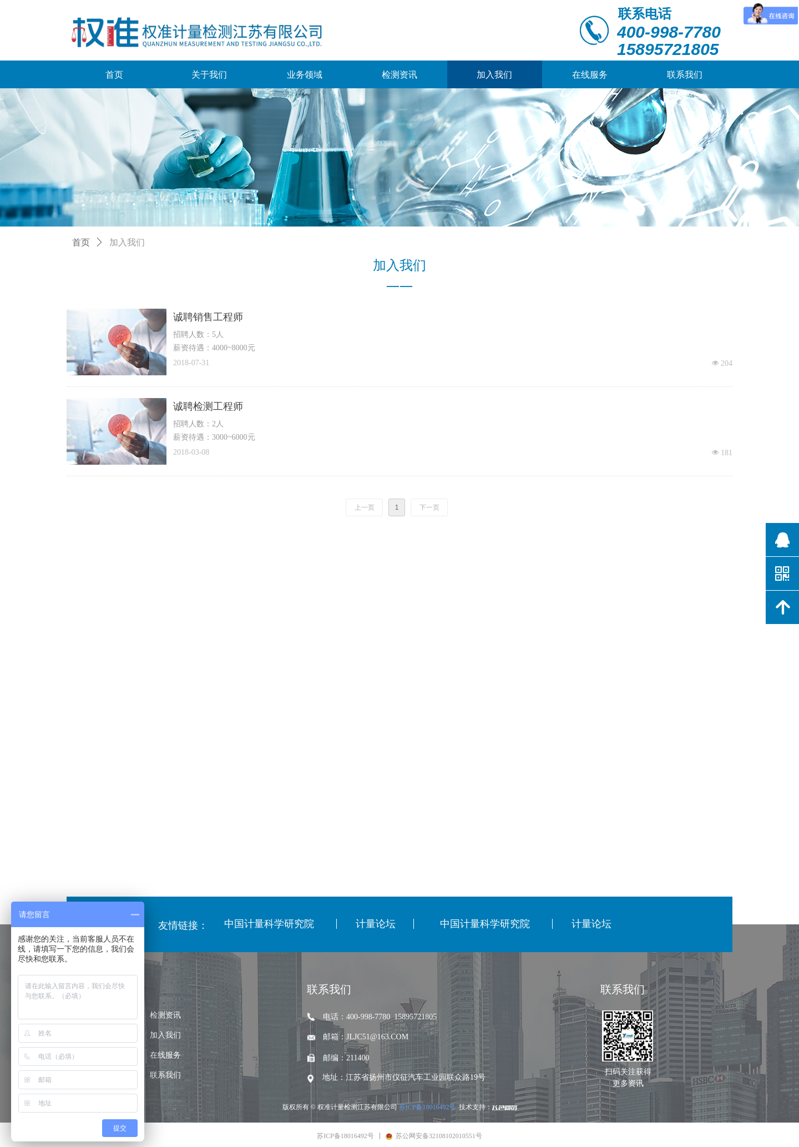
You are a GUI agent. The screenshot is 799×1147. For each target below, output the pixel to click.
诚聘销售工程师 (208, 317)
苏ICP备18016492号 (427, 1107)
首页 (81, 242)
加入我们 (127, 242)
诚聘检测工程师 (208, 406)
